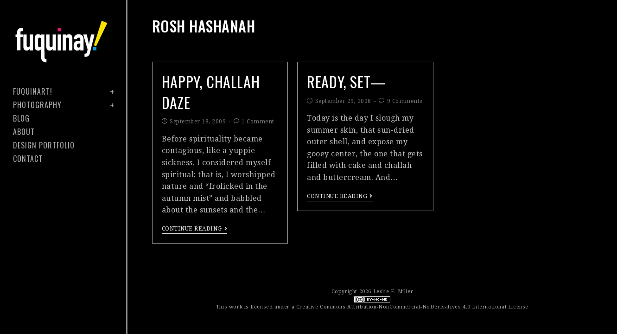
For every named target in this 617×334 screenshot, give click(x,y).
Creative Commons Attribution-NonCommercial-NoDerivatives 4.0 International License (412, 307)
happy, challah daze (211, 92)
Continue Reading (195, 228)
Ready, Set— (346, 81)
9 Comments (404, 101)
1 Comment (258, 121)
